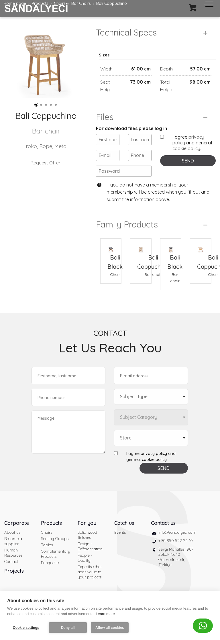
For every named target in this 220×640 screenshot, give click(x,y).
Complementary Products (55, 554)
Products (51, 523)
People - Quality (85, 558)
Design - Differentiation (90, 546)
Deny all (68, 628)
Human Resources (13, 552)
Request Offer (45, 163)
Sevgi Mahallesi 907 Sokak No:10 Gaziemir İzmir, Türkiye (175, 557)
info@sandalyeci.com (177, 532)
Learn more (105, 614)
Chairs (46, 532)
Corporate (16, 523)
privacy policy (154, 453)
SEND (188, 161)
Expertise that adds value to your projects (90, 572)
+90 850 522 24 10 (175, 540)
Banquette (50, 562)
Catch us (124, 523)
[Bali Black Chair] (111, 246)
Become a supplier (13, 541)
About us (12, 532)
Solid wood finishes (87, 535)
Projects (14, 571)
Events (120, 532)
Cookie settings (26, 628)
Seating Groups (54, 538)
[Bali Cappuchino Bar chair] (140, 246)
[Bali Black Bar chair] (170, 246)
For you (87, 523)
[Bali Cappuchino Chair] (200, 246)
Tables (47, 544)
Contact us (163, 523)
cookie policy (186, 148)
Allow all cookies (109, 628)
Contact (11, 561)
